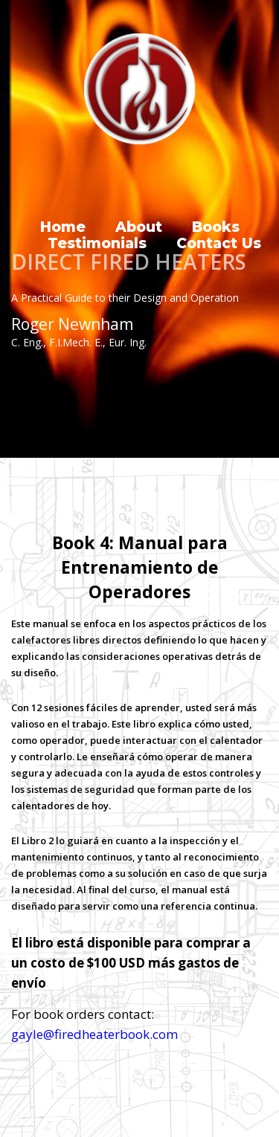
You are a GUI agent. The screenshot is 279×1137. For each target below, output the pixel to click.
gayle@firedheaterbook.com (94, 1034)
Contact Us (218, 244)
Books (216, 227)
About (138, 227)
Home (63, 227)
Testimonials (97, 244)
